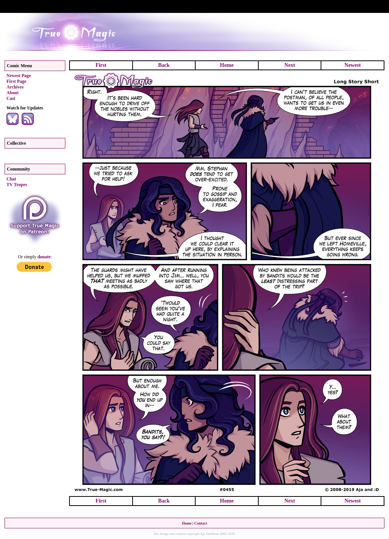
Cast (10, 98)
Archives (15, 87)
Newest (353, 65)
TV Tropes (16, 184)
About (12, 92)
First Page (16, 81)
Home (227, 65)
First (100, 65)
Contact (200, 523)
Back (163, 65)
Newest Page (18, 75)
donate (44, 256)
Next (290, 65)
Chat (11, 179)
